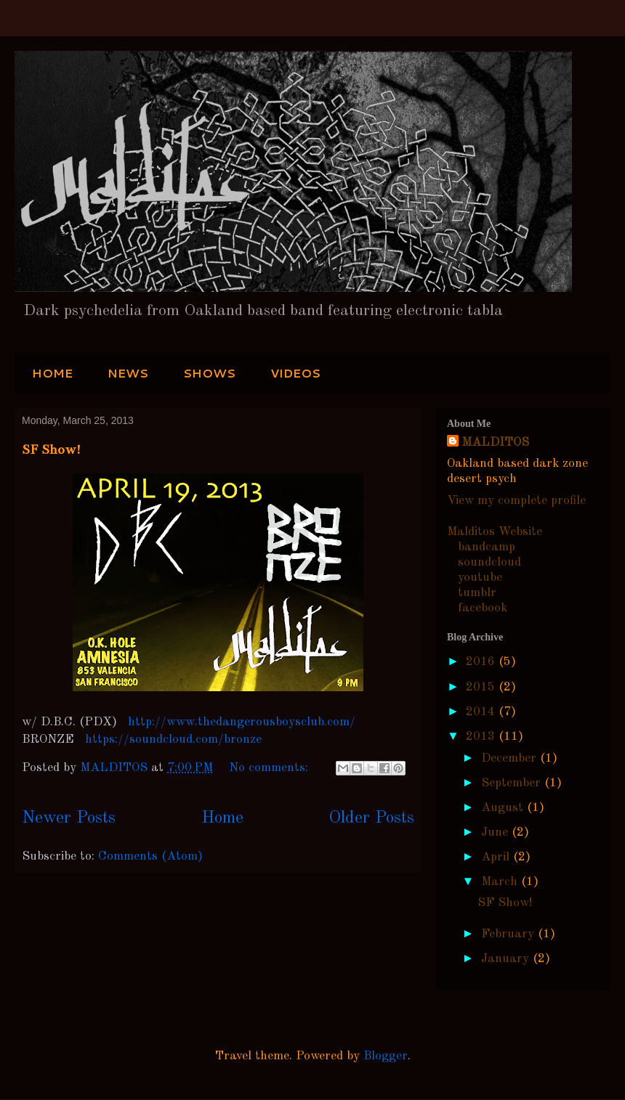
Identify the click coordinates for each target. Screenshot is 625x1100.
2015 (482, 687)
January (507, 959)
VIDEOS (295, 372)
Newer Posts (69, 818)
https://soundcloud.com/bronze (171, 739)
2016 (482, 662)
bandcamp (486, 547)
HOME (52, 372)
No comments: (270, 768)
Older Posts (371, 818)
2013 (482, 736)
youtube (480, 577)
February (509, 934)
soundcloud (489, 562)
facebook (482, 608)
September (512, 783)
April (497, 857)
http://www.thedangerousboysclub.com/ (241, 722)
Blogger (385, 1056)
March (501, 882)
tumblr (477, 593)
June (496, 832)
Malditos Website (494, 532)
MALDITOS (495, 442)
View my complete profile (516, 500)
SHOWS (209, 372)
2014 (482, 712)
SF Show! (51, 449)
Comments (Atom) (150, 856)
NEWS (128, 372)
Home (222, 818)
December (510, 758)
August (504, 808)
